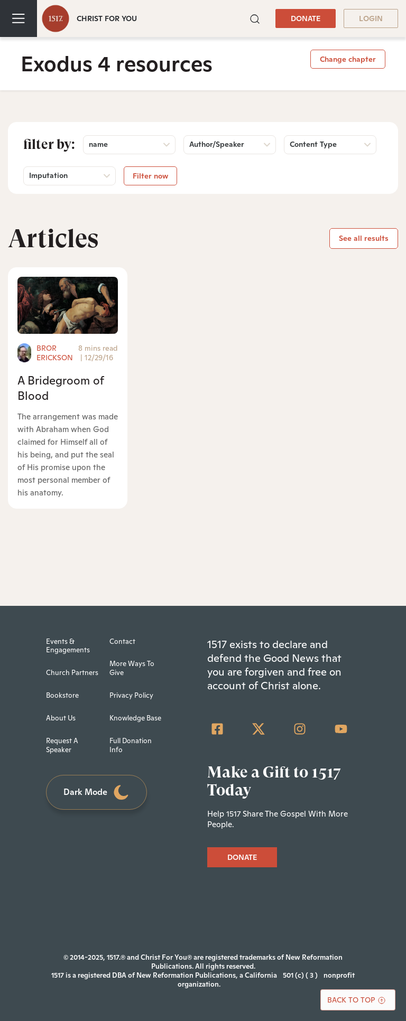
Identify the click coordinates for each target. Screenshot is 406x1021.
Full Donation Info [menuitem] (130, 745)
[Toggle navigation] (18, 18)
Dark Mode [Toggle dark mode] (96, 792)
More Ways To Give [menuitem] (131, 668)
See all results (364, 238)
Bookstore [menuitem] (62, 695)
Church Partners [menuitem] (72, 672)
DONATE (305, 18)
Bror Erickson (54, 352)
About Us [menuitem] (61, 718)
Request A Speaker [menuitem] (62, 745)
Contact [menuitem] (122, 641)
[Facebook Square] (217, 729)
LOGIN (371, 18)
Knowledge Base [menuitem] (135, 718)
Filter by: (49, 144)
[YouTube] (341, 729)
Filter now (150, 176)
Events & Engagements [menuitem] (68, 646)
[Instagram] (300, 729)
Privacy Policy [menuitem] (131, 695)
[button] (255, 18)
